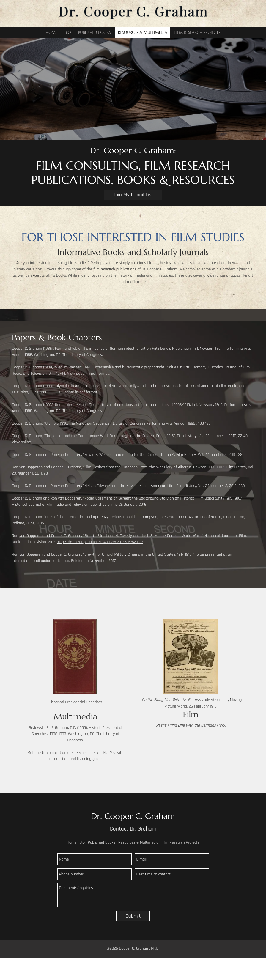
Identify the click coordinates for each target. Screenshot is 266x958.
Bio (82, 842)
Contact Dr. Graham (133, 829)
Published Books (101, 842)
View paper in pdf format (88, 373)
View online (21, 442)
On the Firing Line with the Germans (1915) (190, 725)
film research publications (114, 269)
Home (72, 842)
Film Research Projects (180, 842)
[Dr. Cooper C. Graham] (133, 13)
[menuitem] (52, 32)
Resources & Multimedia (138, 842)
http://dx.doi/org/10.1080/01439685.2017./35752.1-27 (100, 542)
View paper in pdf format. (77, 392)
